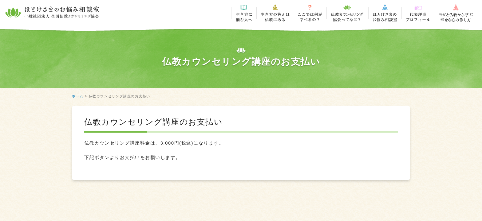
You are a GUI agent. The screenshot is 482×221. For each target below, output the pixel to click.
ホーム (78, 96)
